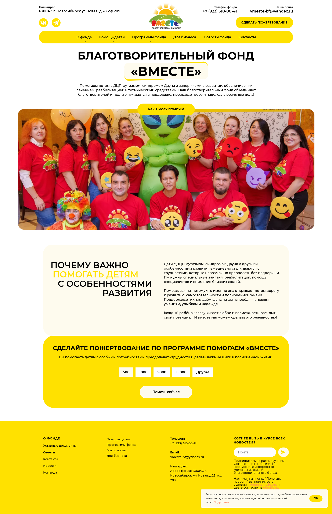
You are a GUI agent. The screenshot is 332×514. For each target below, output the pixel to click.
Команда (50, 472)
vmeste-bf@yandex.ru (271, 11)
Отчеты (49, 452)
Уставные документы (59, 445)
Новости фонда (217, 37)
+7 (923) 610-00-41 (183, 443)
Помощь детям (118, 439)
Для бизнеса (184, 37)
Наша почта (284, 7)
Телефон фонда (225, 7)
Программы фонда (121, 445)
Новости (50, 466)
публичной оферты (263, 484)
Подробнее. (222, 502)
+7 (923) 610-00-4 (219, 11)
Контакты (247, 37)
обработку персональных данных (256, 489)
